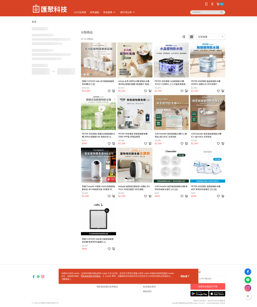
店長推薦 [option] (202, 36)
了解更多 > (66, 279)
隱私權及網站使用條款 (107, 286)
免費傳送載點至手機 (207, 286)
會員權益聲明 (149, 286)
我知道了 (185, 276)
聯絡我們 (147, 291)
